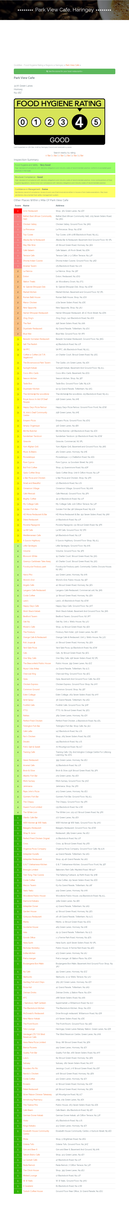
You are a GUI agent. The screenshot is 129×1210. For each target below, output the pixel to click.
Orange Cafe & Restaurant (35, 638)
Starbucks (27, 977)
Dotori (26, 277)
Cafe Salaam (28, 251)
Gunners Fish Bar (31, 797)
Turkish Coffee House (33, 1192)
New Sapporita (29, 308)
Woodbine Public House (34, 896)
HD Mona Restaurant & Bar (35, 515)
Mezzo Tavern (29, 886)
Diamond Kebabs (31, 901)
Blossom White (30, 557)
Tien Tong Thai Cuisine (33, 875)
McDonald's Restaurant (33, 1014)
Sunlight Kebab (30, 368)
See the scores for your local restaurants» (64, 72)
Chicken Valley (30, 225)
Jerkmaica (27, 787)
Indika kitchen (29, 954)
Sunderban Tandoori (32, 437)
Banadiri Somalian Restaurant (36, 339)
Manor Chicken (30, 303)
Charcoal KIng (29, 674)
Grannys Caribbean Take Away (37, 562)
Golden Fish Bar (30, 510)
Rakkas (26, 716)
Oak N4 (26, 622)
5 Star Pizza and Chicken (34, 478)
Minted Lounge (30, 1176)
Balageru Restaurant (32, 828)
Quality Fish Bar (30, 1053)
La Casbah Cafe (30, 1160)
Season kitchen (30, 379)
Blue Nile (27, 334)
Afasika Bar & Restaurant (34, 240)
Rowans (26, 1085)
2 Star (61, 156)
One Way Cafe (29, 659)
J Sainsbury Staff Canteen (34, 1003)
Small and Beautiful (31, 484)
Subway (26, 1064)
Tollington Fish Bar (31, 726)
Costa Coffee (29, 596)
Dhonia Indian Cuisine (33, 261)
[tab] (64, 10)
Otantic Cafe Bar (30, 818)
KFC (25, 998)
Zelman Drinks (29, 993)
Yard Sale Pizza (30, 648)
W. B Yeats (28, 1181)
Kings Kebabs (29, 1126)
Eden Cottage (29, 695)
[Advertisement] (64, 41)
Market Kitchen (30, 293)
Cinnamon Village (31, 489)
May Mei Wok (29, 246)
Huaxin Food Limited (32, 808)
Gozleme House (30, 928)
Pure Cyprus (28, 463)
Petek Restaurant (30, 1090)
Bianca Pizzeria (30, 1048)
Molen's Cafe (29, 627)
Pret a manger (29, 959)
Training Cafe (29, 753)
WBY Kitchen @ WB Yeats (35, 823)
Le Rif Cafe (28, 531)
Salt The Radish (30, 345)
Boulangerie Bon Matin (33, 964)
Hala (25, 933)
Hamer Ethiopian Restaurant (35, 313)
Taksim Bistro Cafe (31, 1155)
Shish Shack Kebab (31, 612)
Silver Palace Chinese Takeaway (37, 1095)
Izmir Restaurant (30, 211)
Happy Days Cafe (31, 606)
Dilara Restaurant (30, 520)
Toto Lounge (29, 1029)
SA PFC (26, 350)
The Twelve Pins (30, 1105)
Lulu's (25, 1058)
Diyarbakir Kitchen (31, 389)
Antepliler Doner (30, 907)
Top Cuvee (28, 235)
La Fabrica (27, 272)
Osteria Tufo (28, 1145)
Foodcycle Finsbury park (34, 567)
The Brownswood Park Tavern (36, 363)
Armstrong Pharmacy (32, 1100)
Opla (25, 679)
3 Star (67, 156)
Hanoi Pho (27, 575)
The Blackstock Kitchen (33, 1009)
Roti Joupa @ (29, 643)
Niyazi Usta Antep (31, 669)
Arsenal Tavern (30, 266)
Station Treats (29, 282)
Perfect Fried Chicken (32, 721)
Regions (49, 66)
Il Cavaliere (28, 1186)
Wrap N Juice (29, 834)
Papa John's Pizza (31, 792)
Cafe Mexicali (29, 494)
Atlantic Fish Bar (30, 776)
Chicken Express (30, 685)
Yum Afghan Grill (30, 447)
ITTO (25, 711)
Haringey (59, 66)
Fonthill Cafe (29, 706)
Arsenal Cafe (29, 766)
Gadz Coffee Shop (31, 473)
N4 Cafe (26, 972)
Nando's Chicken (30, 1074)
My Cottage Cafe (30, 504)
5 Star (81, 156)
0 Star (48, 156)
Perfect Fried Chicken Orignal (36, 839)
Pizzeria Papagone (31, 525)
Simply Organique (31, 426)
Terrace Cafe (29, 256)
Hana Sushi (28, 943)
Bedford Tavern (30, 617)
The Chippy (28, 802)
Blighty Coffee (29, 499)
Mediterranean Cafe (32, 536)
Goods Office (29, 938)
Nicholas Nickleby (31, 948)
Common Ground (31, 690)
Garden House (29, 912)
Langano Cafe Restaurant (34, 591)
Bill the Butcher (30, 431)
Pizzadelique (29, 457)
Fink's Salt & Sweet (31, 747)
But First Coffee (30, 468)
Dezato (26, 742)
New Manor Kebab (31, 1019)
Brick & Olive (29, 771)
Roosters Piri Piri (30, 1069)
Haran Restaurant (30, 761)
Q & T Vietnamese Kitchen (35, 865)
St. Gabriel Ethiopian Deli (34, 287)
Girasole (27, 442)
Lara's (25, 601)
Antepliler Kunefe (31, 854)
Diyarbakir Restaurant (32, 329)
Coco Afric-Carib (30, 374)
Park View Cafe (72, 66)
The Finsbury (29, 633)
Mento (26, 922)
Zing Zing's (28, 319)
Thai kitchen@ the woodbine (36, 394)
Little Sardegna (30, 546)
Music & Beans (30, 452)
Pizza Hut (27, 988)
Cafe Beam (28, 1111)
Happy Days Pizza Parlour (35, 408)
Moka (25, 1139)
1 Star (54, 156)
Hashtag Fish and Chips (33, 983)
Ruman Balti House (31, 298)
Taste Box (27, 384)
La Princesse (29, 230)
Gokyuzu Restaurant (32, 917)
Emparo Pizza (29, 421)
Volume (26, 551)
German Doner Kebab (33, 1116)
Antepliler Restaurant (32, 860)
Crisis (25, 844)
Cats (25, 653)
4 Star (74, 156)
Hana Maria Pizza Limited (34, 1043)
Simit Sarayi (28, 700)
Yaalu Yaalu (28, 891)
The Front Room (30, 1024)
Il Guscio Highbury (31, 541)
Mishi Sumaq (29, 781)
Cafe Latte (27, 732)
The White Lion (30, 813)
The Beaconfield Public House (37, 664)
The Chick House (31, 1171)
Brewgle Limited (30, 870)
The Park (27, 324)
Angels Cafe (28, 586)
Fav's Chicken (29, 737)
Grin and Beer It (30, 1150)
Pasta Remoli (29, 1166)
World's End (28, 580)
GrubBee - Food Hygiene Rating (28, 66)
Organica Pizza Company (34, 849)
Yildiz (25, 1121)
